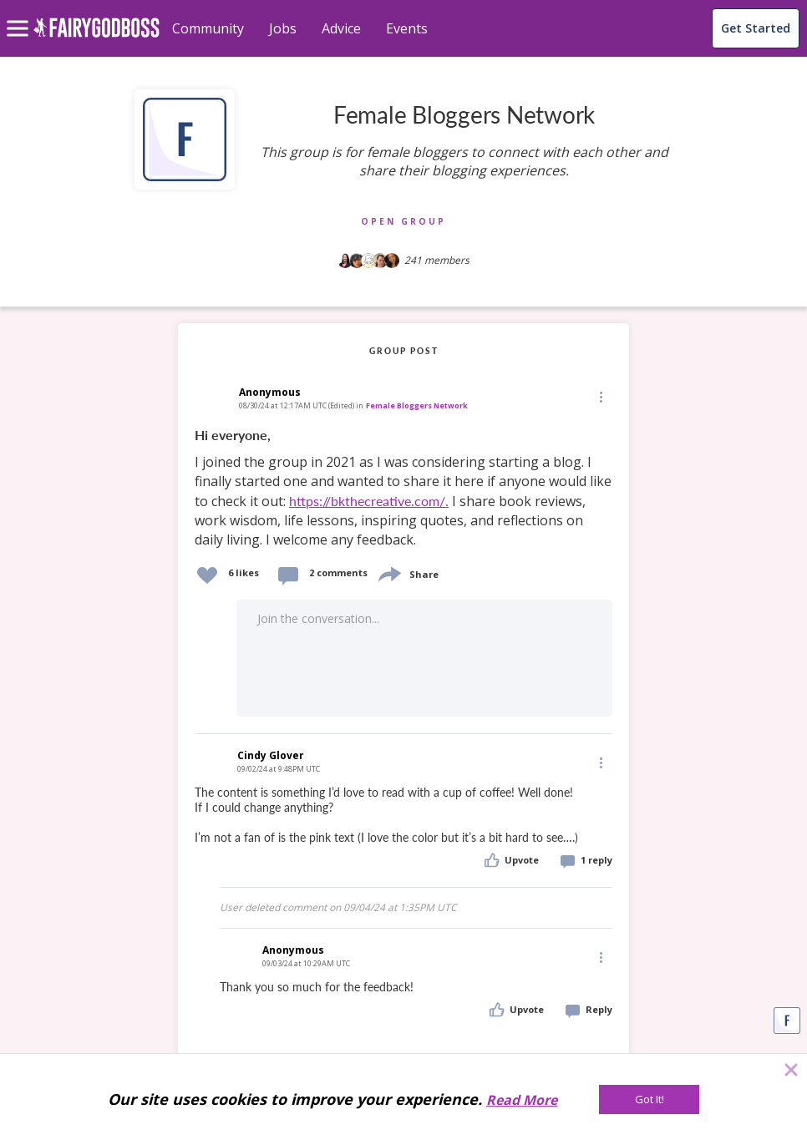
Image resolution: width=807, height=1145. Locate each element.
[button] (599, 396)
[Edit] (599, 396)
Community (208, 28)
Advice (341, 28)
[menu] (20, 15)
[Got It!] (649, 1099)
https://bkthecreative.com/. (369, 501)
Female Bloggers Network (417, 405)
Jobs (283, 28)
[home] (96, 37)
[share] (388, 572)
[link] (403, 488)
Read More (521, 1100)
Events (407, 28)
